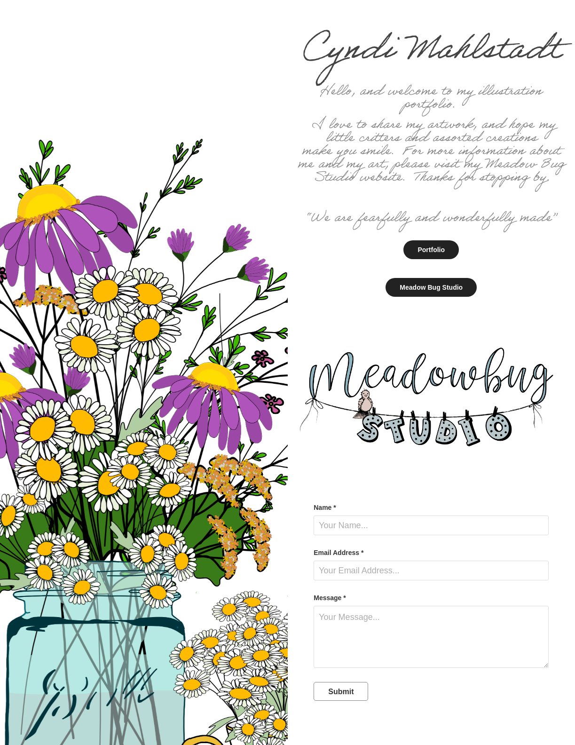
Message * (330, 597)
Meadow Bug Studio (431, 287)
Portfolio (431, 250)
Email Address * (338, 552)
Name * (325, 507)
